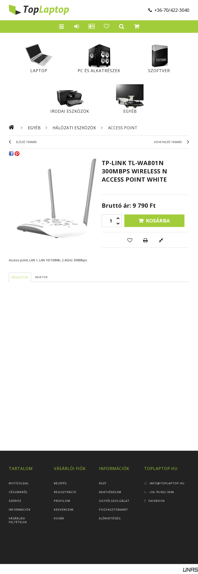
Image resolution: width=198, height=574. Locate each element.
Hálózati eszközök (74, 128)
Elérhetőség (110, 518)
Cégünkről (18, 492)
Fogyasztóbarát (113, 509)
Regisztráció (65, 492)
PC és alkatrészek (99, 70)
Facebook (156, 501)
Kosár (59, 518)
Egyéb (130, 111)
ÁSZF (103, 483)
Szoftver (159, 70)
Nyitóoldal (19, 483)
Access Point (123, 128)
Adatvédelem (110, 492)
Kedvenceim (63, 509)
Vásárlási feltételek (18, 520)
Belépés (60, 483)
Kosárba (158, 220)
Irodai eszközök (69, 111)
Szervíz (15, 501)
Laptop (38, 70)
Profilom (62, 501)
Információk (20, 509)
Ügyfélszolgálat (114, 501)
